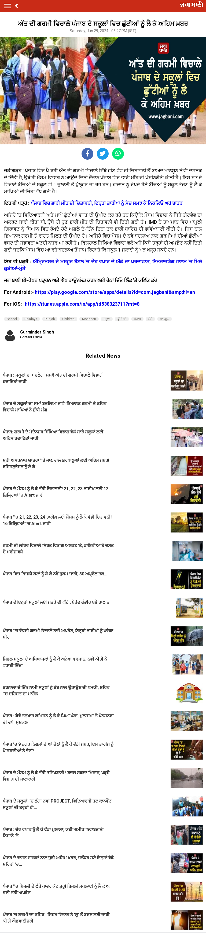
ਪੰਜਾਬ (137, 319)
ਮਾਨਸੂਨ (164, 319)
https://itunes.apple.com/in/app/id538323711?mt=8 (82, 304)
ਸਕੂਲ (107, 319)
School (12, 319)
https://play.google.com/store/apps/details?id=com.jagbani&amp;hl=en (115, 292)
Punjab (50, 319)
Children (68, 319)
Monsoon (89, 319)
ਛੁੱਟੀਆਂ (121, 319)
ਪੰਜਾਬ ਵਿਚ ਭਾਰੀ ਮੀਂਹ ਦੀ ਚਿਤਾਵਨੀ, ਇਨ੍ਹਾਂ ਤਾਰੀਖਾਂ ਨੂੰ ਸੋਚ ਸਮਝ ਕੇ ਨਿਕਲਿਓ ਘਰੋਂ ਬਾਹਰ (106, 203)
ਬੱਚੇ (150, 319)
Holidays (30, 319)
